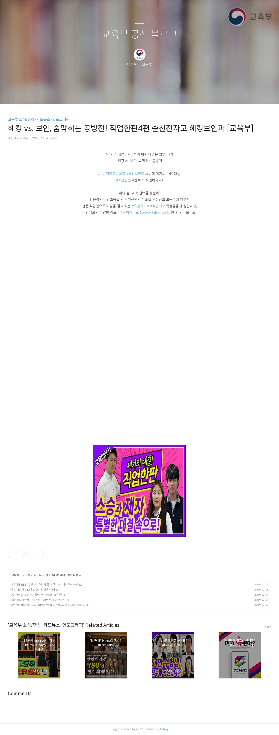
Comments (20, 693)
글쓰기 (115, 94)
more (267, 627)
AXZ (138, 729)
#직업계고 (157, 206)
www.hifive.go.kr (156, 212)
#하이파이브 (130, 212)
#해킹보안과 (135, 173)
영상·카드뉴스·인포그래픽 (42, 575)
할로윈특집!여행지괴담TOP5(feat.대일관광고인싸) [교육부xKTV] (47, 605)
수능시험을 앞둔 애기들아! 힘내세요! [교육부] (36, 594)
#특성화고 (139, 206)
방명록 (131, 94)
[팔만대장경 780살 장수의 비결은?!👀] (32, 589)
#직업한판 (123, 180)
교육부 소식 (18, 575)
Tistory (164, 729)
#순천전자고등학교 (111, 173)
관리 (162, 94)
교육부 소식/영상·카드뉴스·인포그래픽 (39, 119)
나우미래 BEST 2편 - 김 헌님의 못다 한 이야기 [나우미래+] (44, 584)
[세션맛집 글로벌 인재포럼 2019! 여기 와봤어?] (37, 600)
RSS (147, 94)
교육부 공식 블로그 (139, 34)
